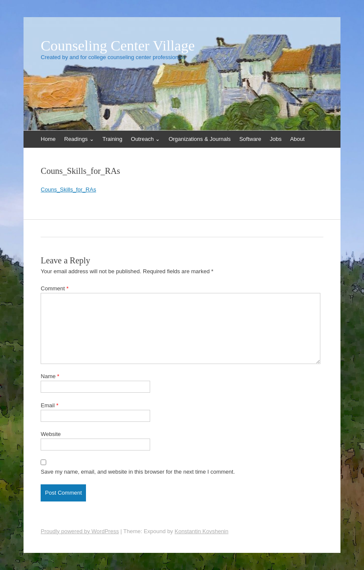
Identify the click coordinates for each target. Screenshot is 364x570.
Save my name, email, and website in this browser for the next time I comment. (138, 472)
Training (112, 139)
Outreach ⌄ (145, 139)
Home (48, 139)
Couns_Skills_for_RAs (68, 189)
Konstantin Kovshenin (201, 531)
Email (49, 405)
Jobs (275, 139)
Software (250, 139)
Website (51, 434)
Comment (54, 288)
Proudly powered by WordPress (80, 531)
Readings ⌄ (79, 139)
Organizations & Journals (200, 139)
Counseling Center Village (118, 46)
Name (50, 376)
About (297, 139)
